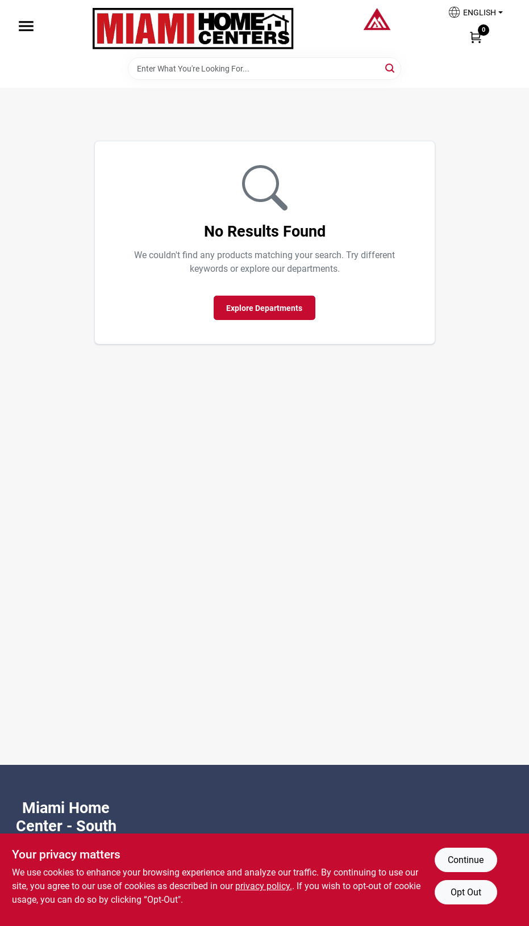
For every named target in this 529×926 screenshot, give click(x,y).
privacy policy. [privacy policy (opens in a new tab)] (263, 886)
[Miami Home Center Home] (193, 28)
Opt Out (466, 892)
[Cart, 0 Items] (475, 36)
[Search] (390, 67)
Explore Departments (264, 308)
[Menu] (26, 26)
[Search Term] (264, 68)
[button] (475, 15)
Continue (466, 860)
